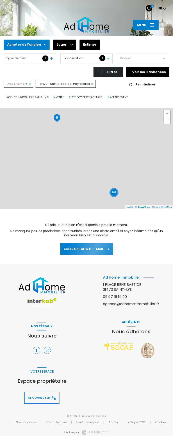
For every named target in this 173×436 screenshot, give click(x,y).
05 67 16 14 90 (115, 296)
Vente (60, 97)
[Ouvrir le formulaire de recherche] (108, 72)
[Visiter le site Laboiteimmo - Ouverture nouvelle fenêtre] (94, 432)
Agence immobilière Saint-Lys (27, 97)
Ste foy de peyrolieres (86, 97)
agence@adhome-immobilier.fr (131, 303)
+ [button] (167, 113)
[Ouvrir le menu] (146, 25)
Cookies (160, 422)
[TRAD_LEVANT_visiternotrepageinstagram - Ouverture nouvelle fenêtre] (47, 350)
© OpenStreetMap (162, 207)
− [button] (167, 120)
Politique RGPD (136, 422)
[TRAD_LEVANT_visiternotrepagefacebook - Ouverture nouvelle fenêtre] (36, 350)
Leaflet (129, 207)
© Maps (142, 207)
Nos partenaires (56, 422)
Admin (113, 422)
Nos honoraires (26, 422)
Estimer (89, 44)
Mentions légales (88, 422)
